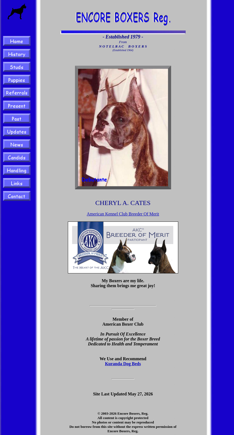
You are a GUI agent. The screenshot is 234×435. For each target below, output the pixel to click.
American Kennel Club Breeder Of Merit (123, 214)
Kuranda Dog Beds (123, 363)
